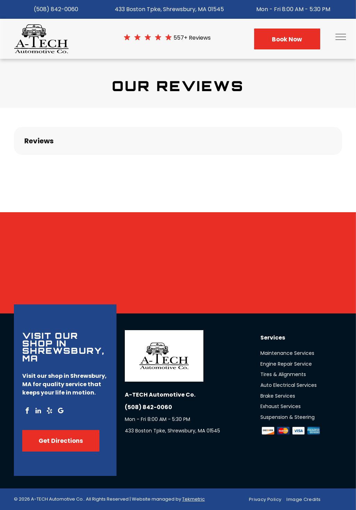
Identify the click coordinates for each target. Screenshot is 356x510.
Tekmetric (193, 499)
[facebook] (27, 411)
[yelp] (49, 411)
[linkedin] (38, 411)
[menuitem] (267, 499)
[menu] (341, 37)
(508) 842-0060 (56, 9)
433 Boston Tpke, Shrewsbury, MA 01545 (169, 9)
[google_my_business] (60, 411)
